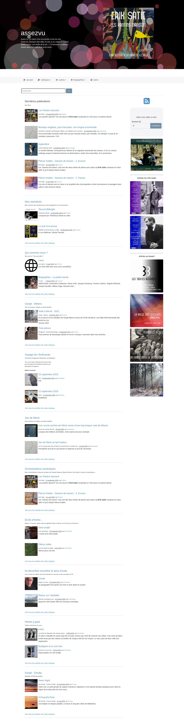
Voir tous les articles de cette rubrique (40, 243)
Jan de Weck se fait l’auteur (52, 442)
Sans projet (44, 527)
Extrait (41, 578)
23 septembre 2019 (48, 374)
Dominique (103, 131)
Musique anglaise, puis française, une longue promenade (67, 127)
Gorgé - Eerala (33, 672)
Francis (63, 114)
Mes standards (33, 201)
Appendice (43, 144)
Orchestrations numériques (40, 468)
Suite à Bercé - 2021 (48, 311)
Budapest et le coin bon (50, 646)
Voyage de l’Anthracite (37, 354)
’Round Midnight (46, 209)
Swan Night (44, 680)
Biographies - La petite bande (53, 277)
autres (60, 80)
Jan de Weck (32, 417)
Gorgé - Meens (33, 303)
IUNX (41, 629)
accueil (28, 80)
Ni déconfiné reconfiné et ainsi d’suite (46, 570)
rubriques (43, 80)
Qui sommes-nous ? (36, 252)
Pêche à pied (32, 621)
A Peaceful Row (46, 697)
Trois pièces (44, 328)
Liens (94, 80)
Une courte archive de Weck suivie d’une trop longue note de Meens (73, 425)
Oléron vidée (44, 544)
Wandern (61, 395)
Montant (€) (136, 122)
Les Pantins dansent (48, 110)
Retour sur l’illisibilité (48, 595)
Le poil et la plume (47, 226)
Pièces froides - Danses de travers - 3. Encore (61, 161)
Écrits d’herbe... (34, 519)
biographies (77, 80)
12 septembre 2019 (48, 391)
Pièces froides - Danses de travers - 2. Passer (61, 178)
